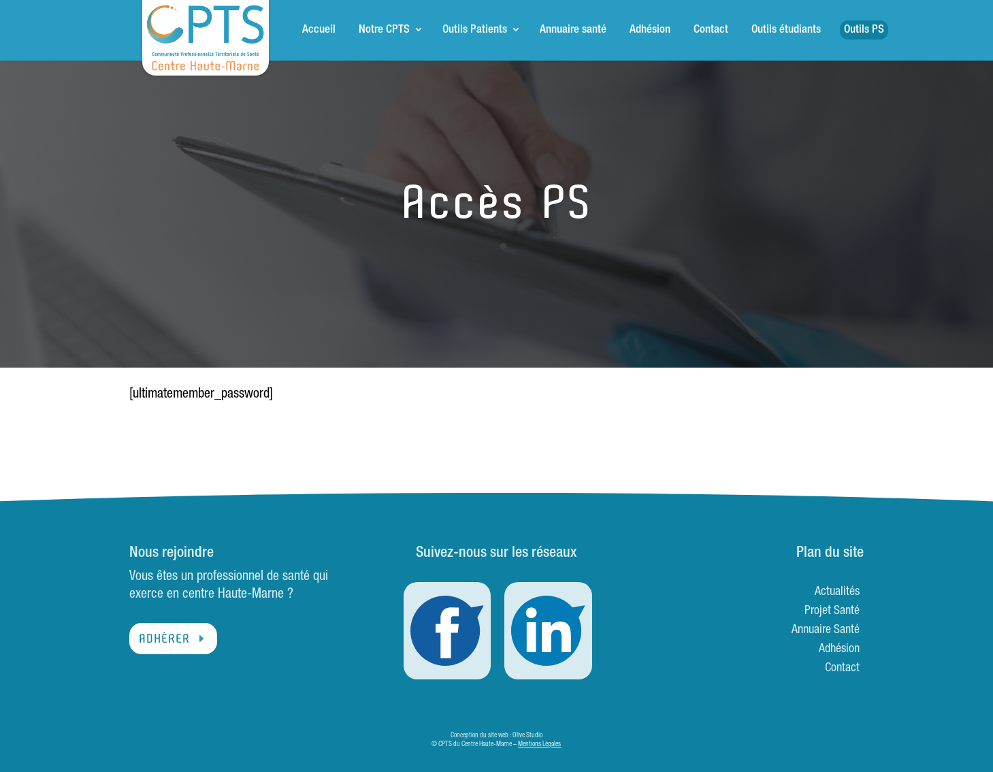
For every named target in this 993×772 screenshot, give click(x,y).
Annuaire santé (573, 30)
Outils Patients (474, 30)
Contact (711, 30)
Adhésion (650, 30)
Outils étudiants (786, 30)
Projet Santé (832, 611)
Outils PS (864, 30)
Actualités (837, 592)
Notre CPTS (384, 30)
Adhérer (164, 638)
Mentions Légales (539, 744)
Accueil (319, 30)
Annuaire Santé (826, 630)
